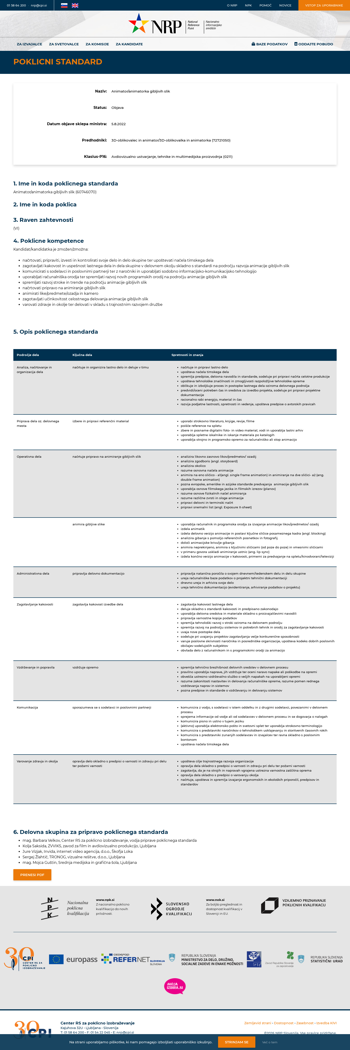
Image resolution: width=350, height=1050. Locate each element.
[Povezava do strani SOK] (171, 908)
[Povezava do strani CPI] (26, 959)
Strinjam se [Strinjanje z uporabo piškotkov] (236, 1042)
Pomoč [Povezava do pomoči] (265, 5)
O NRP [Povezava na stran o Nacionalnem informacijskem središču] (232, 5)
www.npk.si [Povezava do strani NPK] (105, 900)
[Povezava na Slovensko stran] (64, 5)
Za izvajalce (29, 44)
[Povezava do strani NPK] (65, 908)
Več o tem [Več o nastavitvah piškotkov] (269, 1042)
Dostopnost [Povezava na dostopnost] (284, 1023)
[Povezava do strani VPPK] (293, 905)
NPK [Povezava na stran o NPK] (248, 5)
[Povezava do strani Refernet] (134, 959)
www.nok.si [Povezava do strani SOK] (215, 900)
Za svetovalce (64, 44)
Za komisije (97, 44)
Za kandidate (129, 44)
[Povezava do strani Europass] (75, 959)
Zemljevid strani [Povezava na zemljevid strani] (257, 1023)
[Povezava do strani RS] (207, 959)
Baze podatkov (272, 44)
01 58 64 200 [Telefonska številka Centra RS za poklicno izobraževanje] (74, 1032)
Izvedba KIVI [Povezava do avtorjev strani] (326, 1023)
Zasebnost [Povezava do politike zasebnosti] (305, 1023)
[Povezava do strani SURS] (321, 959)
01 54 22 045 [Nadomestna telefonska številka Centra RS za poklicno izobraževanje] (100, 1032)
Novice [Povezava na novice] (285, 5)
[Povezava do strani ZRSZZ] (281, 959)
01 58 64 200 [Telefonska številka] (16, 5)
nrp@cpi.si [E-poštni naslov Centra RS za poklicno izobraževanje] (125, 1032)
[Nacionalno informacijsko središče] (175, 24)
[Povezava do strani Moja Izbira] (175, 986)
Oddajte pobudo (315, 44)
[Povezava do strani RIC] (256, 959)
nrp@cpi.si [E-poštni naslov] (39, 5)
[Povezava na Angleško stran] (75, 5)
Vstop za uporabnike (324, 5)
